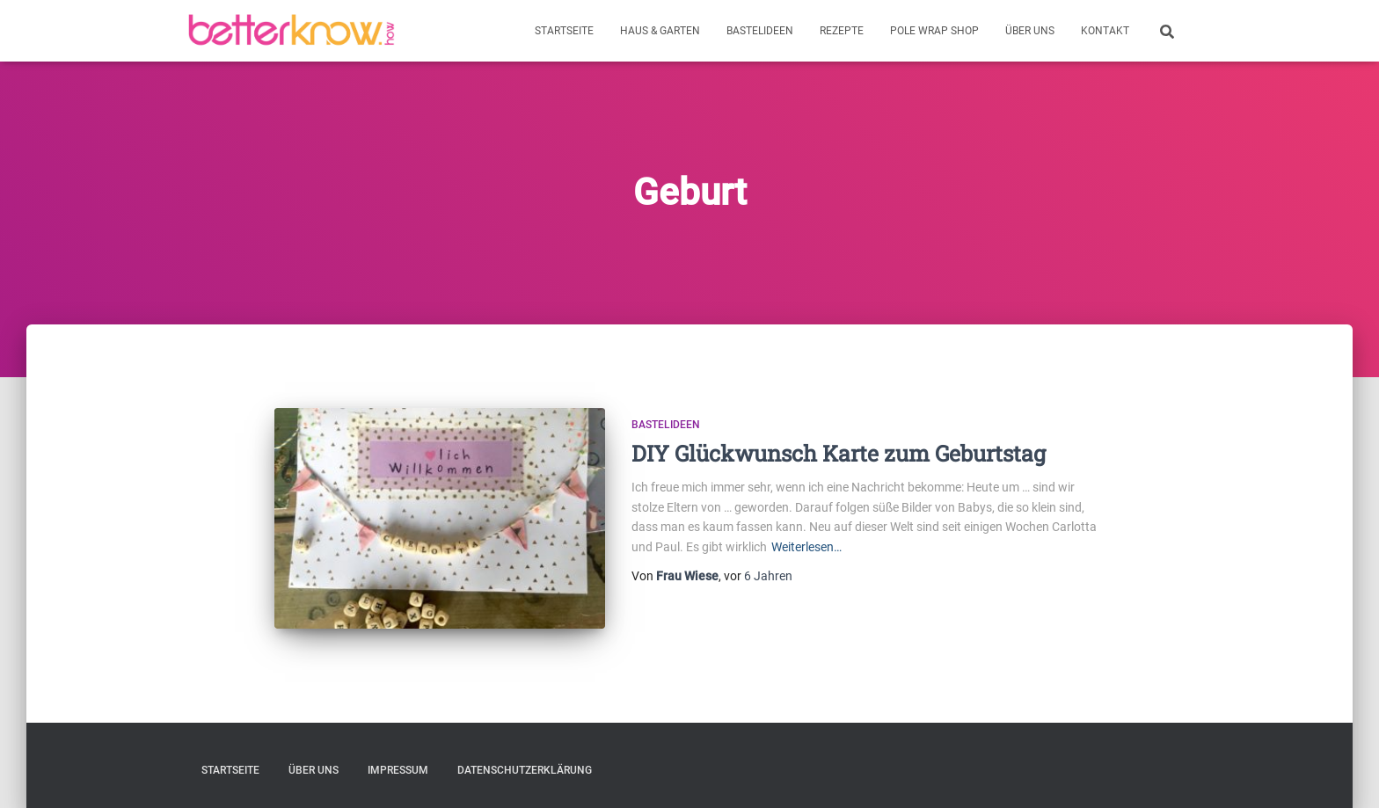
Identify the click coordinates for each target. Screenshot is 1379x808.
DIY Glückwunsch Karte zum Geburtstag (838, 453)
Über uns (1029, 31)
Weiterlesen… (806, 547)
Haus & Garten (660, 31)
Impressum (398, 770)
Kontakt (1105, 31)
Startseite (564, 31)
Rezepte (842, 31)
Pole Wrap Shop (934, 31)
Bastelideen (759, 31)
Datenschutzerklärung (524, 770)
